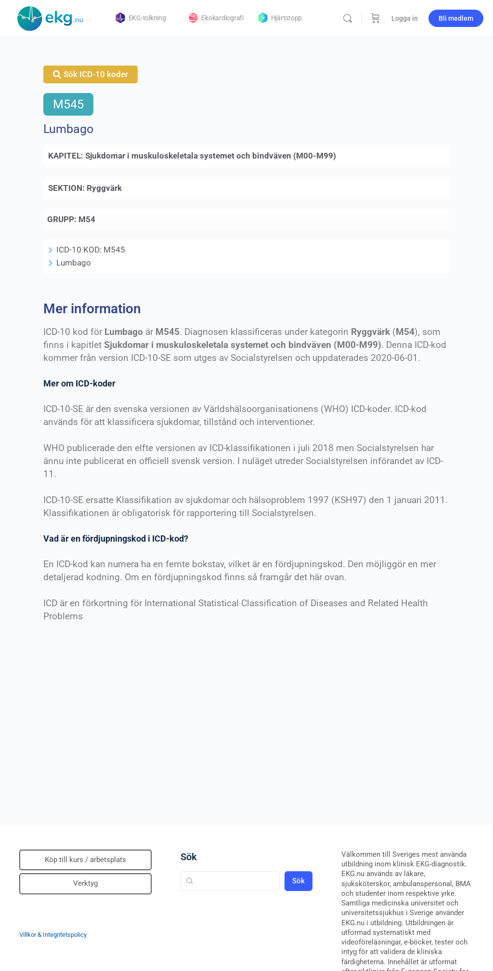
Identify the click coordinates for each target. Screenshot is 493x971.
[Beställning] (375, 18)
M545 (68, 104)
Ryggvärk (104, 188)
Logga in (404, 18)
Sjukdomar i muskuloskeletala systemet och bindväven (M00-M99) (210, 155)
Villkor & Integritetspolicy (53, 934)
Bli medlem (456, 18)
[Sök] (347, 18)
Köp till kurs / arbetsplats (85, 859)
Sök (189, 857)
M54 (86, 219)
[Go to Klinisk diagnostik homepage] (50, 17)
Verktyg (85, 883)
